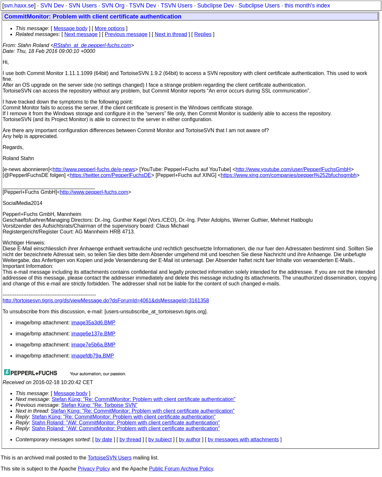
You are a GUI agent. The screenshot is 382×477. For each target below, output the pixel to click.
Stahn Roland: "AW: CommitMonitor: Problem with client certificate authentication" (126, 422)
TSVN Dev (142, 5)
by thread (130, 439)
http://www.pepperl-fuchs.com (94, 192)
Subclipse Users (259, 5)
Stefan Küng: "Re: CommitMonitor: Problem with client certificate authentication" (143, 399)
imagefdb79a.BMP (92, 355)
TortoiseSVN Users (109, 457)
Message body (70, 28)
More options (110, 28)
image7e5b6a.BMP (93, 344)
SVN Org (113, 5)
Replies (203, 34)
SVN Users (82, 5)
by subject (160, 439)
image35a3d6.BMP (93, 322)
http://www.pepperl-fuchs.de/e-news (94, 169)
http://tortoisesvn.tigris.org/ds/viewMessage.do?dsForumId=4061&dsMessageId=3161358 (106, 300)
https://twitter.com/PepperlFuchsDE (110, 175)
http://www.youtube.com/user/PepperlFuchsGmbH (293, 169)
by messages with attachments (243, 439)
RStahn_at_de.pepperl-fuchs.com (92, 45)
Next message (80, 34)
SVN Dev (52, 5)
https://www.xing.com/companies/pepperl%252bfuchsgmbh (289, 175)
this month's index (307, 5)
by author (190, 439)
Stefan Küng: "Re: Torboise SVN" (99, 405)
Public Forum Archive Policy (181, 468)
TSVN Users (176, 5)
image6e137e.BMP (93, 333)
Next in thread (171, 34)
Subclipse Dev (215, 5)
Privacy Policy (94, 468)
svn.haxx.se (19, 5)
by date (103, 439)
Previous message (126, 34)
